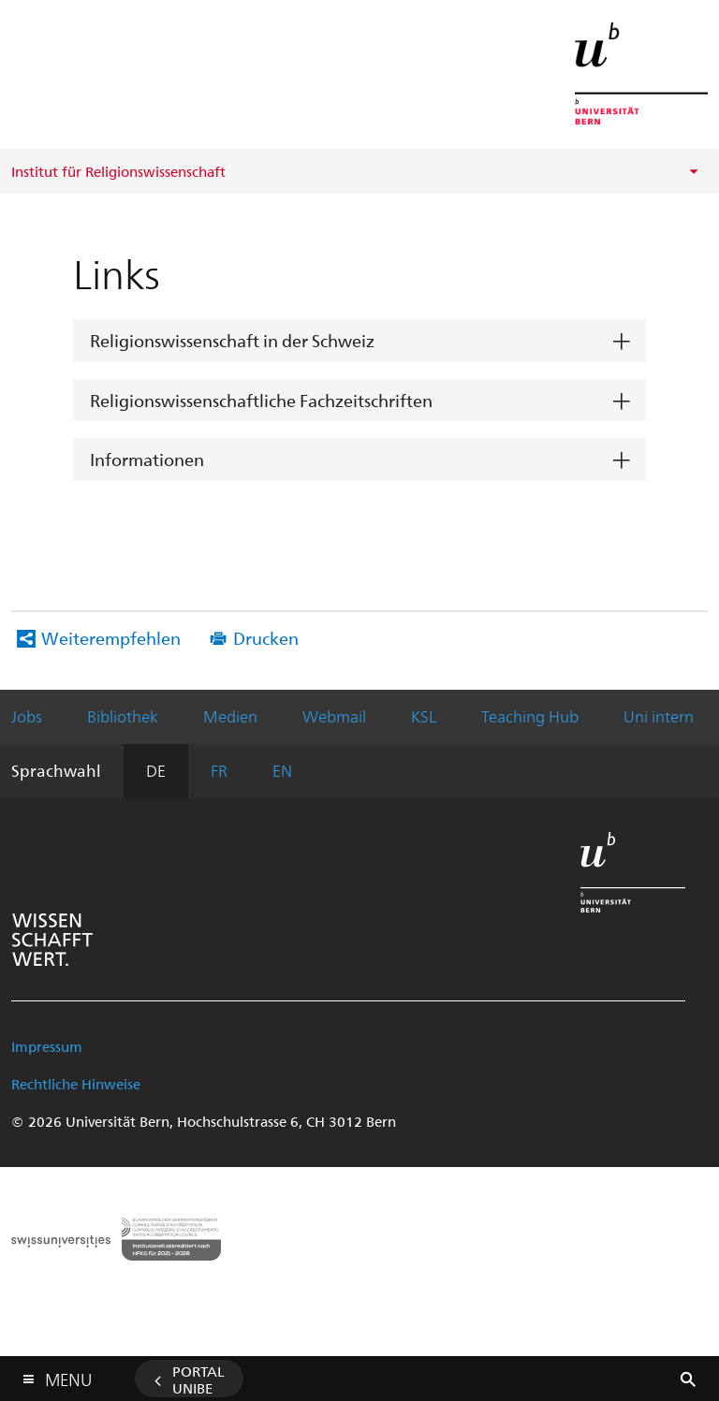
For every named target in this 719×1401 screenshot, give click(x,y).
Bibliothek (122, 716)
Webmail (334, 716)
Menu (68, 1375)
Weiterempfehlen (111, 637)
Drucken (266, 637)
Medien (230, 716)
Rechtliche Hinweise (75, 1083)
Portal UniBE (198, 1379)
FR (219, 770)
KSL (423, 716)
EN (282, 770)
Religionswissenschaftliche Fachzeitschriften (261, 400)
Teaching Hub (530, 716)
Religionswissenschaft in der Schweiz (232, 340)
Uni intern (659, 716)
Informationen (147, 459)
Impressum (46, 1046)
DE (156, 770)
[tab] (359, 341)
